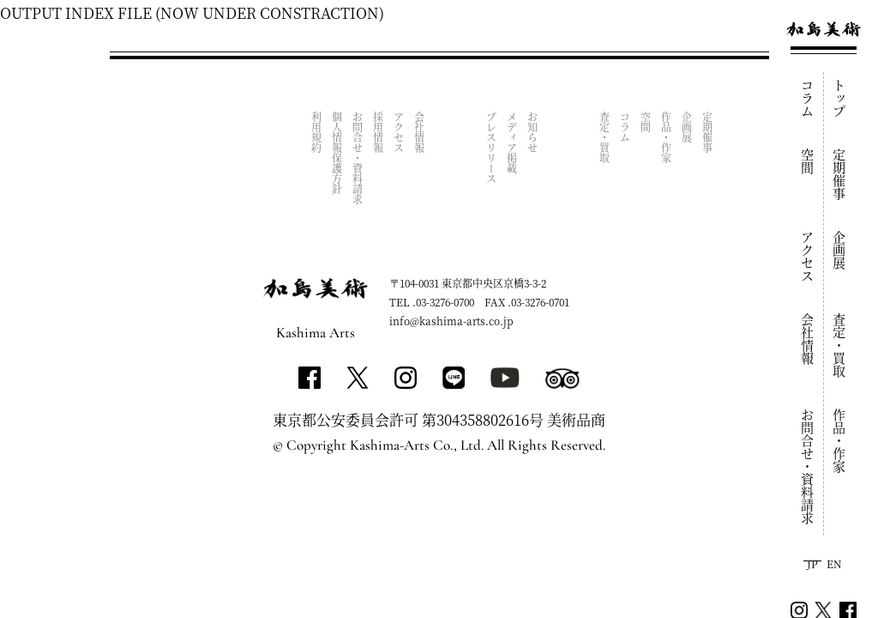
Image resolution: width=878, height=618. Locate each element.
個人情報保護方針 (337, 153)
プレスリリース (491, 148)
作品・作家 (840, 441)
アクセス (808, 256)
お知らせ (533, 132)
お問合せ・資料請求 (808, 466)
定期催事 (840, 174)
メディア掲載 (512, 142)
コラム (808, 98)
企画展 (840, 250)
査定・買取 (840, 345)
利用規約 (317, 132)
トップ (840, 98)
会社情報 (808, 339)
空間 (808, 161)
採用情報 (378, 132)
